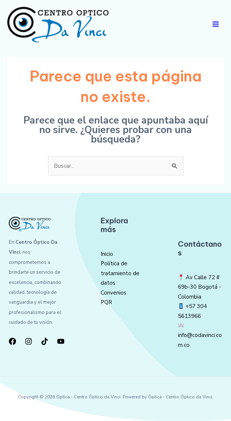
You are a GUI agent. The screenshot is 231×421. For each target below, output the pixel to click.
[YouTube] (60, 341)
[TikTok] (44, 341)
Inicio (107, 254)
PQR (106, 302)
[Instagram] (28, 341)
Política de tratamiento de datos (120, 273)
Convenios (113, 292)
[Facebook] (12, 341)
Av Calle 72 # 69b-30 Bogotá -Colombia (199, 287)
